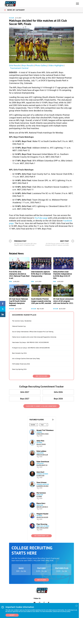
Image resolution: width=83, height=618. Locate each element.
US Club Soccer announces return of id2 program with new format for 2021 (63, 301)
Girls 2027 (24, 392)
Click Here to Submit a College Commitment (41, 406)
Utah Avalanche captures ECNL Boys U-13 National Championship (41, 273)
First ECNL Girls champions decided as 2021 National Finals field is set (19, 274)
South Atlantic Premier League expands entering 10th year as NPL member (41, 301)
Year (42, 424)
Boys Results (28, 65)
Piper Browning (42, 524)
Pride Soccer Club (42, 454)
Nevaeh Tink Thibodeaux (45, 430)
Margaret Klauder (42, 514)
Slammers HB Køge (42, 486)
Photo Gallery (41, 65)
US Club (11, 18)
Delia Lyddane (41, 451)
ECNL (10, 281)
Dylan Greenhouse (43, 462)
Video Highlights (56, 65)
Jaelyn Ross (40, 441)
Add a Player (41, 580)
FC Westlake (40, 475)
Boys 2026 (58, 399)
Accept (12, 615)
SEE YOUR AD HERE (41, 376)
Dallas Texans (41, 444)
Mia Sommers (41, 493)
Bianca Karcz (41, 503)
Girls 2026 (58, 392)
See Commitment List (41, 535)
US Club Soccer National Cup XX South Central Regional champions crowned (18, 302)
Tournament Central (19, 68)
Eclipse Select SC (42, 465)
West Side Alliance (42, 527)
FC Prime (39, 496)
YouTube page (41, 218)
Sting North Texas (43, 434)
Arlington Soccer (42, 517)
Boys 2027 (24, 399)
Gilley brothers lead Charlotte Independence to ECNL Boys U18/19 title (62, 274)
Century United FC (42, 507)
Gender (33, 424)
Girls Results (14, 65)
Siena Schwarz (41, 482)
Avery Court (40, 472)
